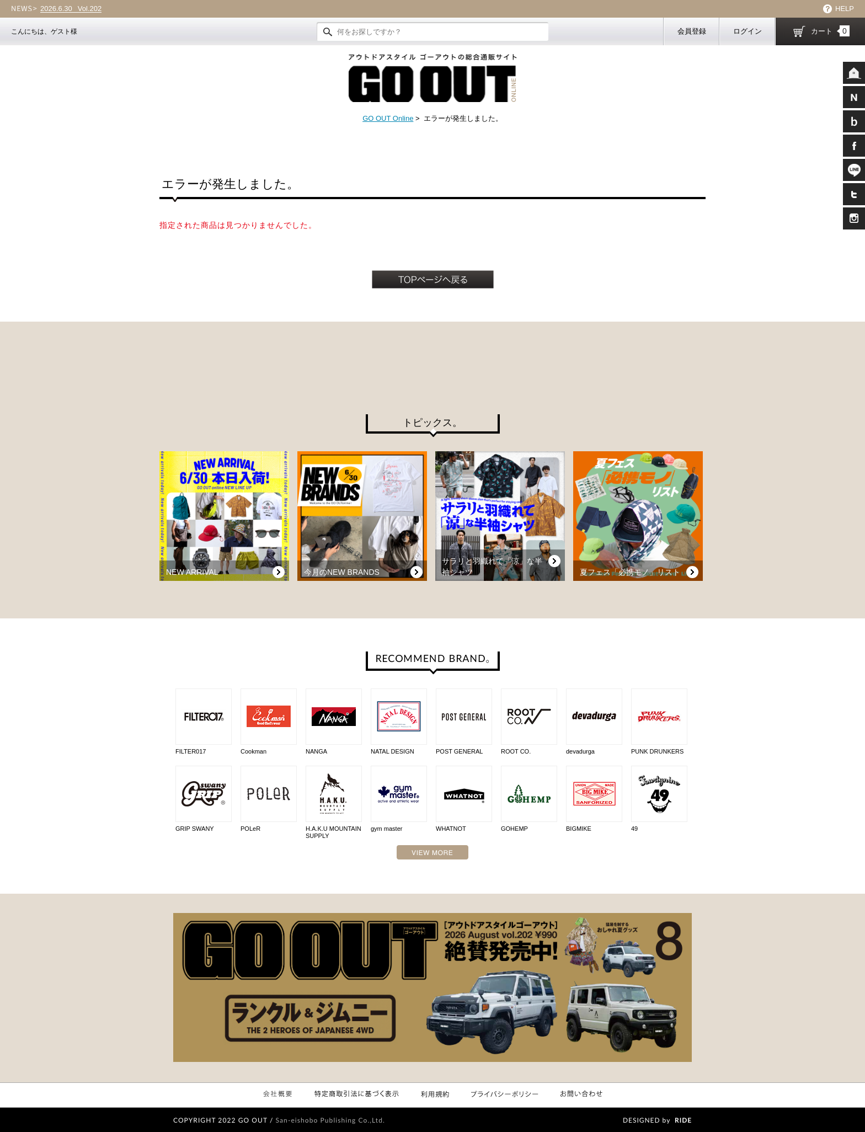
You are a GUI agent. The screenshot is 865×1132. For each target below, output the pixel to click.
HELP (844, 8)
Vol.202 (71, 9)
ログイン (747, 31)
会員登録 (691, 31)
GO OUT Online (387, 118)
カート (830, 30)
